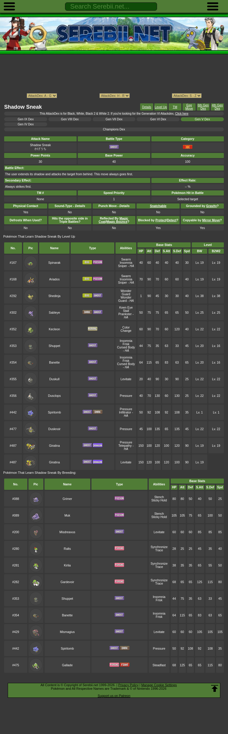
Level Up (161, 107)
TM (175, 107)
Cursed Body (126, 347)
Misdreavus (67, 532)
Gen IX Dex (26, 119)
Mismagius (67, 632)
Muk (67, 515)
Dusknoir (54, 429)
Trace (159, 550)
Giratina (54, 445)
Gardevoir (67, 582)
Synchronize (159, 547)
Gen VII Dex (114, 119)
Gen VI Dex (158, 119)
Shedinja (54, 296)
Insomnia (126, 262)
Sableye (54, 312)
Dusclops (54, 395)
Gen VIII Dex (70, 119)
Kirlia (67, 565)
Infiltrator (125, 412)
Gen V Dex (202, 119)
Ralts (67, 548)
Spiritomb (54, 412)
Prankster (125, 314)
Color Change (126, 329)
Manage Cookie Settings (159, 685)
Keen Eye (126, 307)
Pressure (126, 395)
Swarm (126, 259)
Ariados (54, 279)
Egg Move (189, 107)
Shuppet (54, 346)
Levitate (126, 379)
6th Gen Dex (203, 107)
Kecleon (54, 329)
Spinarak (54, 262)
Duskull (54, 379)
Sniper (122, 266)
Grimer (67, 499)
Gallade (67, 665)
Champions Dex (114, 129)
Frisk (126, 344)
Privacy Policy (128, 685)
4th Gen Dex (217, 107)
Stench (159, 497)
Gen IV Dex (26, 124)
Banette (54, 362)
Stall (126, 310)
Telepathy (125, 445)
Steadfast (159, 665)
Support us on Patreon (114, 695)
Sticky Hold (159, 500)
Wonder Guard (126, 292)
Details (146, 107)
